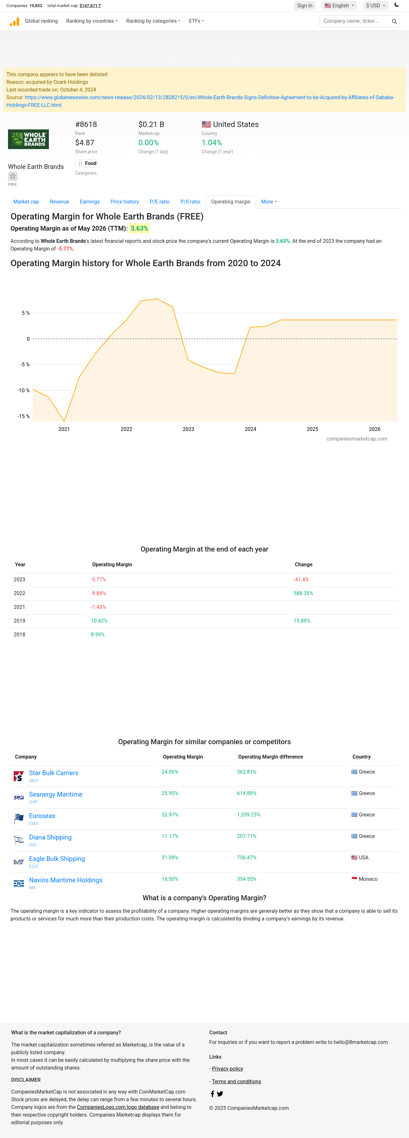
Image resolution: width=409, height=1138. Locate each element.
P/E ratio (160, 202)
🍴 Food (86, 163)
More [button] (267, 202)
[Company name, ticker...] (359, 21)
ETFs (194, 21)
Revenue (59, 202)
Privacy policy (227, 1069)
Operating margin (231, 202)
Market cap (26, 202)
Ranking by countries (90, 21)
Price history (125, 202)
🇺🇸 (337, 6)
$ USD (373, 6)
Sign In (305, 6)
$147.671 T (90, 5)
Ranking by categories (151, 21)
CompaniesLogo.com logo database (118, 1107)
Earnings (90, 202)
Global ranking (41, 21)
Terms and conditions (236, 1081)
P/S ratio (190, 202)
